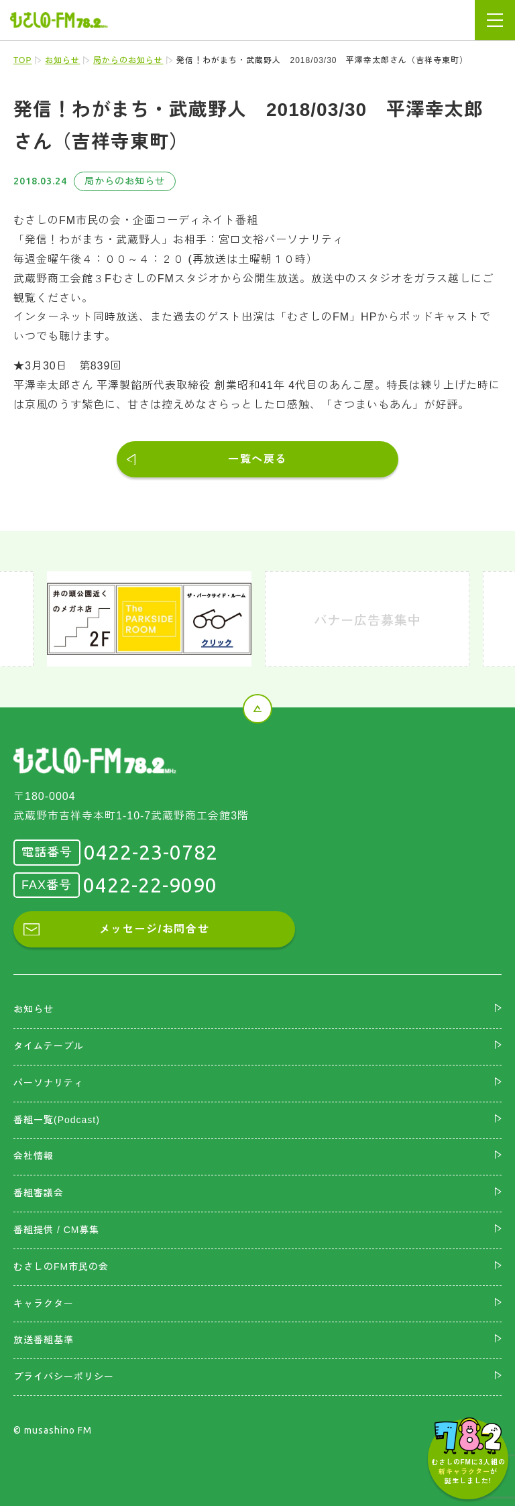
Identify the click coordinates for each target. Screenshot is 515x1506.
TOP (22, 60)
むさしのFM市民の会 (61, 1266)
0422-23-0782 (151, 852)
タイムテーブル (48, 1046)
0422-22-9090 (150, 885)
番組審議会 (38, 1193)
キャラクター (43, 1303)
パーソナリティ (48, 1083)
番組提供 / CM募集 (56, 1229)
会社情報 (33, 1156)
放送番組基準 (43, 1339)
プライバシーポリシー (63, 1376)
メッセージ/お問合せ (154, 929)
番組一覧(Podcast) (56, 1119)
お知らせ (62, 60)
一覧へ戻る (257, 459)
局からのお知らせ (128, 60)
